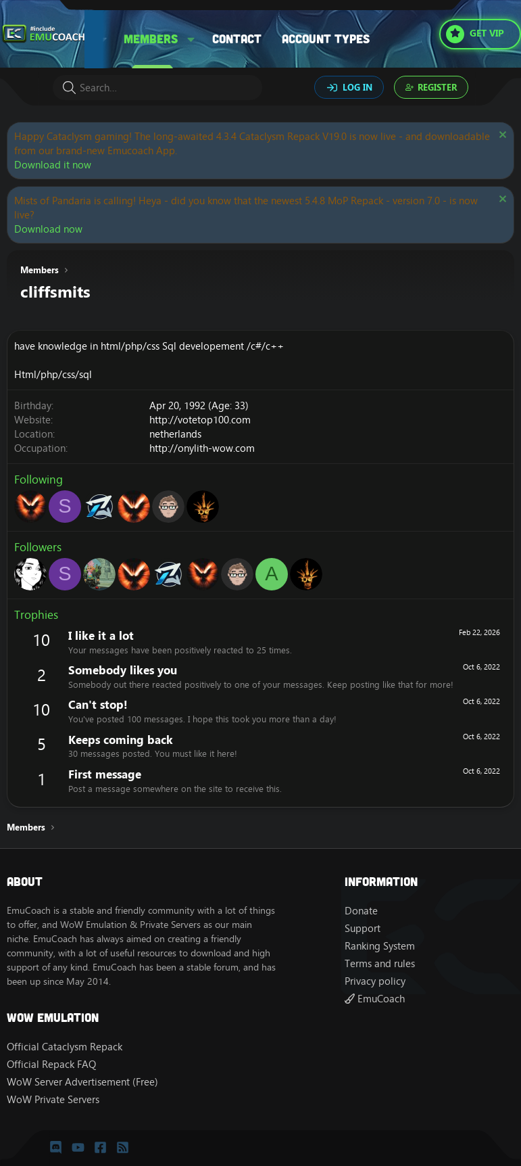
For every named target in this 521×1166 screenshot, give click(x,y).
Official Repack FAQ (51, 1064)
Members (151, 38)
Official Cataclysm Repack (64, 1047)
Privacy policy (375, 981)
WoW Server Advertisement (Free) (82, 1082)
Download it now (52, 165)
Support (362, 928)
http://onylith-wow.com (202, 448)
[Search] (157, 87)
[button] (191, 39)
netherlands (175, 434)
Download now (48, 229)
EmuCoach (375, 999)
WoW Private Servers (53, 1099)
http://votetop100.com (200, 420)
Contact (237, 38)
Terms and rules (380, 963)
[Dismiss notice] (501, 136)
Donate (361, 911)
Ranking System (380, 946)
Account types (326, 38)
